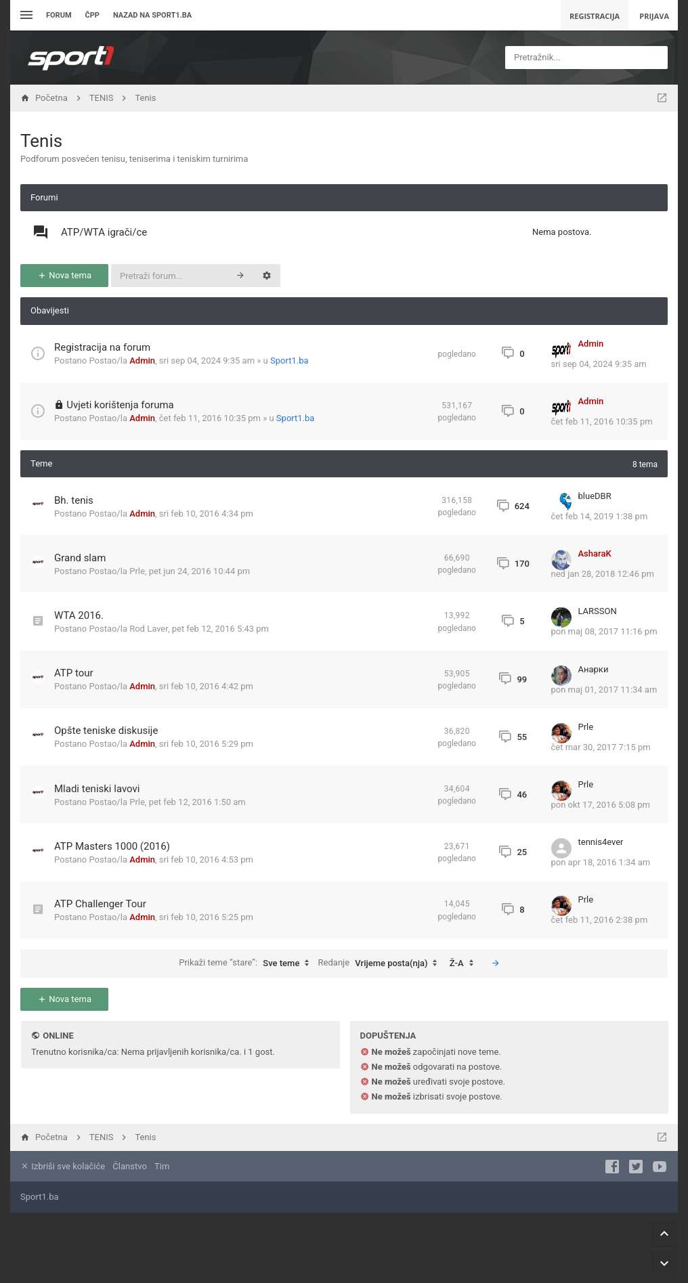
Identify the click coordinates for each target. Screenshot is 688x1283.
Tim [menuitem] (161, 1166)
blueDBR (594, 496)
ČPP (92, 15)
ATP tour (73, 673)
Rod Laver (148, 629)
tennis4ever (601, 842)
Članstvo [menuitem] (129, 1166)
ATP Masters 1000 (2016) (112, 846)
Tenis (41, 141)
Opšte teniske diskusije (106, 730)
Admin (142, 360)
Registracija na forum (102, 347)
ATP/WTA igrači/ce (104, 232)
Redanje (381, 963)
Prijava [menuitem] (654, 16)
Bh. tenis (73, 500)
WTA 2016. (79, 615)
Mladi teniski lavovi (96, 789)
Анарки (593, 669)
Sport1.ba (289, 360)
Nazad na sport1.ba (152, 15)
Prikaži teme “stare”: (247, 963)
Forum (59, 15)
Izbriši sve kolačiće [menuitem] (62, 1166)
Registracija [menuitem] (594, 16)
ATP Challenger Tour (100, 904)
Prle (137, 571)
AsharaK (594, 553)
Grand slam (80, 558)
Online (58, 1035)
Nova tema (64, 275)
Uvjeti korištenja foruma (120, 405)
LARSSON (597, 611)
